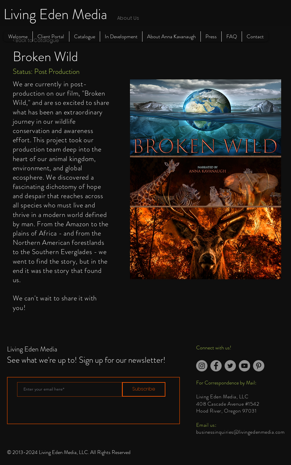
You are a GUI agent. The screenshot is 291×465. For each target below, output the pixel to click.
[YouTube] (244, 365)
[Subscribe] (143, 389)
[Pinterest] (258, 365)
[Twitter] (230, 365)
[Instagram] (201, 365)
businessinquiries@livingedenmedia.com (240, 432)
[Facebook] (216, 365)
